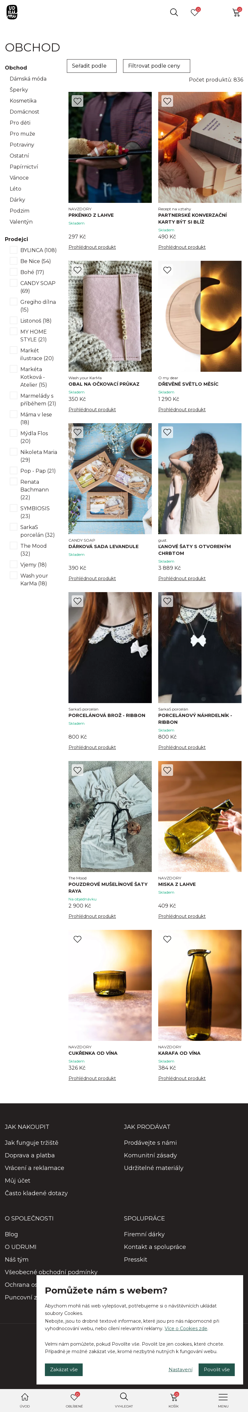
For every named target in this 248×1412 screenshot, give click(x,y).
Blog (11, 1240)
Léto (15, 189)
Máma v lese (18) (36, 418)
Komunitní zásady (150, 1161)
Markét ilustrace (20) (37, 354)
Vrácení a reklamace (34, 1173)
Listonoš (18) (36, 321)
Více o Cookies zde (186, 1326)
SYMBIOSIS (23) (35, 512)
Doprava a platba (30, 1161)
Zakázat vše (67, 1368)
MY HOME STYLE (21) (33, 336)
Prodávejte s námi (150, 1148)
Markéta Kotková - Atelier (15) (33, 377)
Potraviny (22, 145)
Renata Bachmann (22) (34, 490)
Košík (174, 1400)
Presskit (135, 1265)
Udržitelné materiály (153, 1173)
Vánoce (19, 178)
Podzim (19, 211)
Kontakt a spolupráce (155, 1252)
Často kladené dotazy (36, 1199)
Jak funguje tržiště (31, 1148)
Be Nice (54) (35, 261)
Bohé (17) (32, 272)
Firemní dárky (144, 1240)
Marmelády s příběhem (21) (38, 400)
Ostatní (19, 156)
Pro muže (22, 134)
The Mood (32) (33, 550)
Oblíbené (74, 1400)
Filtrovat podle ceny (154, 66)
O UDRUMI (20, 1252)
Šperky (19, 90)
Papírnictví (24, 167)
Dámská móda (28, 79)
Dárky (17, 200)
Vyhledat (124, 1406)
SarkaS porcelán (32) (37, 531)
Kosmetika (23, 101)
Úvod (25, 1406)
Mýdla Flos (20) (34, 437)
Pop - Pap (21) (38, 471)
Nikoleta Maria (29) (38, 456)
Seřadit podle (89, 66)
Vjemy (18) (33, 565)
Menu (223, 1406)
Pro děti (20, 123)
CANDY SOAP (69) (38, 287)
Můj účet (17, 1186)
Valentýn (21, 222)
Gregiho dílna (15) (38, 306)
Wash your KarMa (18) (34, 580)
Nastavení (171, 1368)
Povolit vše (214, 1368)
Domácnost (24, 112)
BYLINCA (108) (38, 250)
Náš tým (17, 1265)
